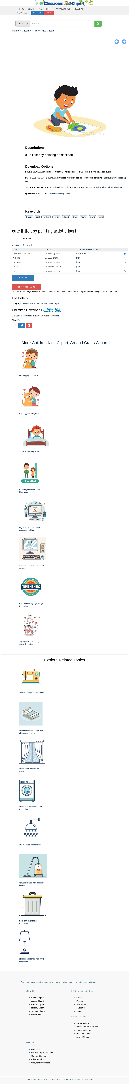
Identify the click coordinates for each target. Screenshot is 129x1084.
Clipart (31, 9)
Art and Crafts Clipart (50, 303)
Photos (80, 1001)
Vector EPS (16, 258)
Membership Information (42, 1052)
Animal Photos (83, 1037)
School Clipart (37, 997)
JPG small (16, 267)
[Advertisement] (64, 65)
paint (92, 217)
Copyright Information (40, 1063)
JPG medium (17, 262)
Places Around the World (87, 1027)
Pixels (48, 250)
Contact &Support (39, 1056)
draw (75, 217)
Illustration (80, 9)
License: (15, 245)
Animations (81, 1004)
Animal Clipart (37, 1001)
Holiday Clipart (37, 1008)
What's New (36, 1014)
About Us (35, 1049)
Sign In (49, 13)
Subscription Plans (24, 316)
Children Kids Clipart (43, 30)
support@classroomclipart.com (57, 193)
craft (101, 217)
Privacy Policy (37, 1059)
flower (83, 217)
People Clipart (37, 1004)
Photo (49, 9)
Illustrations (82, 1008)
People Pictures (83, 1033)
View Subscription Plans (112, 187)
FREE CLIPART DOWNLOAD (21, 254)
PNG (40, 9)
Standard (29, 245)
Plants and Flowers (85, 1030)
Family (29, 217)
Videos (80, 1011)
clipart (66, 217)
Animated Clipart (63, 9)
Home (21, 9)
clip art (56, 217)
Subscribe (37, 13)
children (46, 217)
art (37, 217)
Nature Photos (83, 1023)
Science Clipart (38, 1011)
